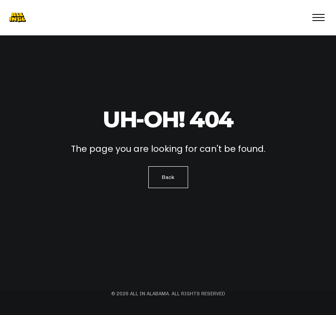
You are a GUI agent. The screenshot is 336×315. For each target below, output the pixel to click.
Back (168, 177)
